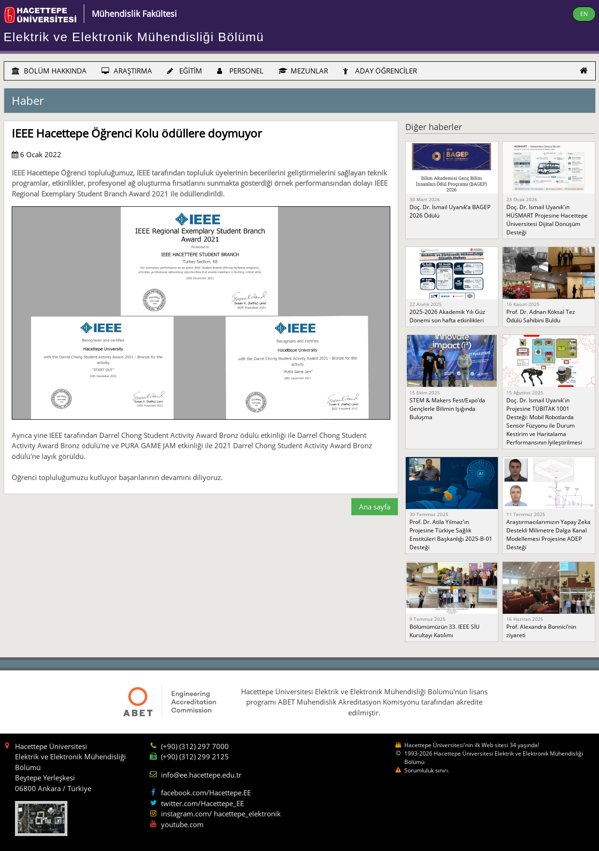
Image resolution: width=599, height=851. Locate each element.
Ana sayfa (374, 506)
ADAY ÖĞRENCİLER (380, 70)
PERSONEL (240, 70)
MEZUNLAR (303, 70)
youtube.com (182, 824)
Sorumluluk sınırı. (426, 770)
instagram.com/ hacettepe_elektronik (221, 813)
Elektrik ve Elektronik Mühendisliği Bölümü (134, 37)
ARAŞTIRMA (127, 70)
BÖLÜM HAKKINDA (49, 70)
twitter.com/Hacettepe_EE (202, 803)
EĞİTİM (184, 70)
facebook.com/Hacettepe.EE (206, 792)
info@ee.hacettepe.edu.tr (201, 774)
